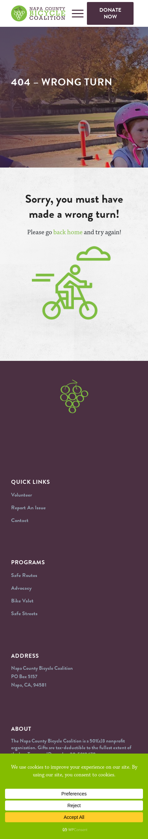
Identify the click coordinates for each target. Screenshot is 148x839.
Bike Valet (22, 601)
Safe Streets (24, 613)
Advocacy (21, 588)
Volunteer (21, 495)
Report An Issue (28, 508)
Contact (20, 520)
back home (68, 232)
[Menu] (74, 13)
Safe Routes (24, 575)
